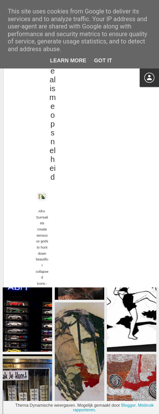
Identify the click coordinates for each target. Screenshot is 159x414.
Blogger (128, 405)
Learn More (68, 60)
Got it (103, 60)
